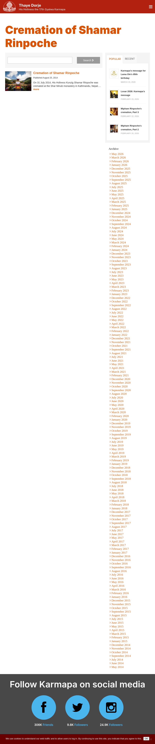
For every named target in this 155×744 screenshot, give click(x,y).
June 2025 (117, 190)
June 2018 (117, 489)
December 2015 (120, 600)
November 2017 (121, 515)
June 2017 (117, 534)
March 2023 (118, 286)
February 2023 (120, 290)
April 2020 (117, 408)
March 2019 (118, 456)
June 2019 (117, 445)
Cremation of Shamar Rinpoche (56, 73)
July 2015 (117, 619)
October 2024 (119, 220)
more (36, 89)
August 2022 (119, 308)
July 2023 (117, 272)
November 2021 (121, 342)
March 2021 (118, 371)
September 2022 (121, 305)
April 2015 (117, 630)
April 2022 (117, 323)
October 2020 (119, 386)
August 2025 (119, 183)
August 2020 (119, 393)
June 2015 (117, 622)
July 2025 (117, 187)
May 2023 (117, 279)
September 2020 (121, 390)
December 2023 (120, 253)
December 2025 (120, 168)
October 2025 (119, 176)
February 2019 (120, 460)
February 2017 (120, 548)
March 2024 (118, 242)
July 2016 (117, 574)
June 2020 (117, 401)
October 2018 (119, 475)
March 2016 (118, 589)
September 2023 (121, 264)
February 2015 (120, 637)
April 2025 (117, 198)
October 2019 (119, 430)
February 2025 (120, 205)
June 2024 (117, 235)
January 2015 (119, 641)
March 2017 (118, 545)
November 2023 (121, 257)
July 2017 (117, 530)
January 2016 (119, 597)
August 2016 (119, 571)
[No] (150, 739)
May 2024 (117, 238)
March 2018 (118, 500)
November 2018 (121, 471)
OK (146, 738)
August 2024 (119, 227)
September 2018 (121, 478)
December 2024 (120, 213)
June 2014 (117, 663)
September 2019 (121, 434)
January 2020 (119, 419)
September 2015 (121, 611)
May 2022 (117, 320)
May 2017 (117, 537)
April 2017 (117, 541)
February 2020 (120, 416)
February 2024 (120, 246)
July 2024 (117, 231)
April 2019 (117, 453)
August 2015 (119, 615)
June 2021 (117, 360)
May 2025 (117, 194)
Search (88, 60)
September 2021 (121, 349)
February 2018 (120, 504)
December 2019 (120, 423)
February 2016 (120, 593)
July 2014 (117, 659)
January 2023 (119, 294)
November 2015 (121, 604)
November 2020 (121, 382)
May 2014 (117, 667)
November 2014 (121, 648)
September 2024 (121, 224)
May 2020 (117, 405)
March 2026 (118, 157)
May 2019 (117, 449)
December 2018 (120, 467)
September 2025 (121, 179)
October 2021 (119, 345)
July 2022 (117, 312)
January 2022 (119, 334)
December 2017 (120, 512)
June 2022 (117, 316)
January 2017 (119, 552)
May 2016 (117, 582)
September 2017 (121, 523)
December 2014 (120, 645)
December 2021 (120, 338)
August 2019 (119, 438)
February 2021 (120, 375)
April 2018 (117, 497)
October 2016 (119, 563)
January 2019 (119, 464)
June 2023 (117, 275)
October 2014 (119, 652)
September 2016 (121, 567)
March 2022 (118, 327)
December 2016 (120, 556)
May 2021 (117, 364)
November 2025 (121, 172)
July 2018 (117, 486)
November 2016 (121, 560)
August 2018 (119, 482)
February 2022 (120, 331)
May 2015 (117, 626)
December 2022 (120, 298)
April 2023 (117, 283)
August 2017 (119, 526)
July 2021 (117, 356)
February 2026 (120, 161)
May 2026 (117, 154)
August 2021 (119, 353)
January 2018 (119, 508)
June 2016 (117, 578)
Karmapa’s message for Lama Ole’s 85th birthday (133, 74)
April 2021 (117, 368)
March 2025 (118, 201)
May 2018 (117, 493)
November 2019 (121, 427)
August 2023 (119, 268)
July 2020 (117, 397)
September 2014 (121, 655)
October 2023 (119, 261)
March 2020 (118, 412)
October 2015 (119, 608)
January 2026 (119, 165)
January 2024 (119, 249)
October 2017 (119, 519)
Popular (115, 59)
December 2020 (120, 379)
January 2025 (119, 209)
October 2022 (119, 301)
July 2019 (117, 441)
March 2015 (118, 633)
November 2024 (121, 216)
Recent (130, 58)
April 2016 (117, 585)
